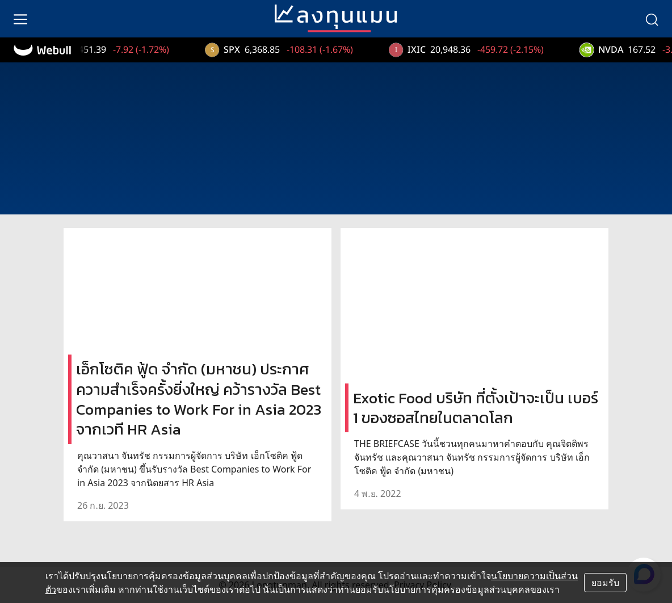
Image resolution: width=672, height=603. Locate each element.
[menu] (20, 19)
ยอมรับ (605, 582)
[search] (651, 19)
